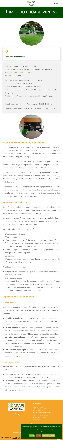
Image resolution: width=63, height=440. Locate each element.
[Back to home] (31, 3)
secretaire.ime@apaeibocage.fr (22, 72)
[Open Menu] (57, 3)
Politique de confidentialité (48, 436)
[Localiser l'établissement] (6, 51)
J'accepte (32, 436)
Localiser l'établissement (15, 56)
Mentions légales (17, 432)
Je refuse (38, 436)
